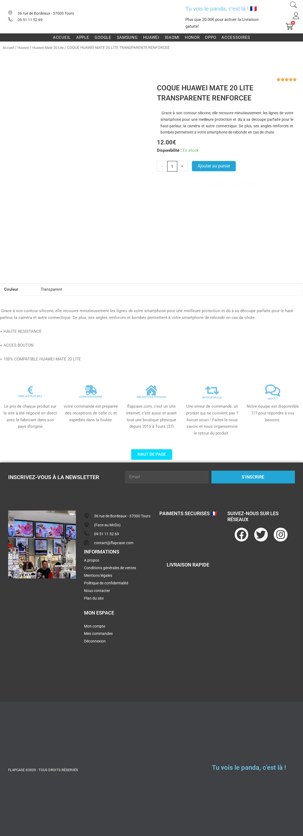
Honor (192, 37)
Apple (82, 37)
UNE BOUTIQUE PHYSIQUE (151, 395)
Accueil (62, 37)
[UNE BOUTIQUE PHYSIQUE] (151, 388)
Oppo (210, 37)
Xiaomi (172, 37)
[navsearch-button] (293, 5)
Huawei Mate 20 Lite (51, 47)
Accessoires (235, 37)
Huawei (151, 37)
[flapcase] (42, 622)
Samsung (127, 37)
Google (103, 37)
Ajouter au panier (214, 166)
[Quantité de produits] (172, 166)
